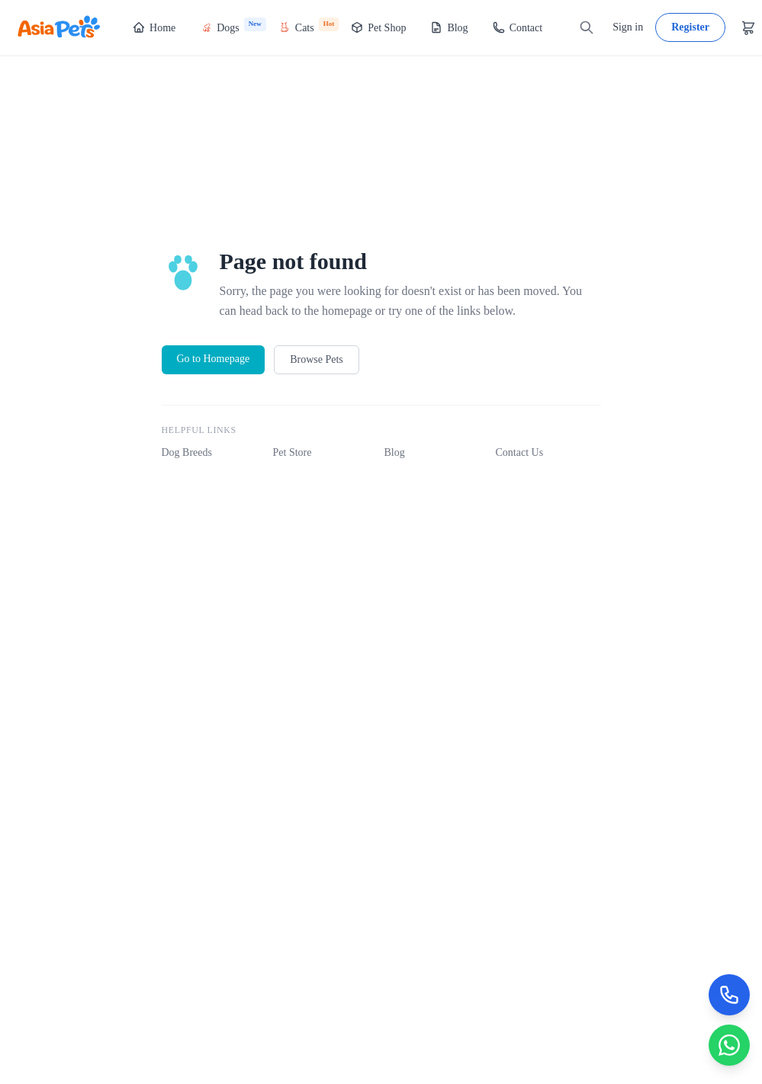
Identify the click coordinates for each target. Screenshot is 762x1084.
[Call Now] (728, 992)
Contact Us (520, 452)
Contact (518, 27)
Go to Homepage (213, 358)
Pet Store (292, 452)
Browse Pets (316, 359)
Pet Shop (378, 27)
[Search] (586, 27)
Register (690, 27)
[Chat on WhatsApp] (728, 1044)
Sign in (627, 27)
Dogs (233, 26)
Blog (449, 27)
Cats (308, 26)
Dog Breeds (187, 452)
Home (154, 27)
